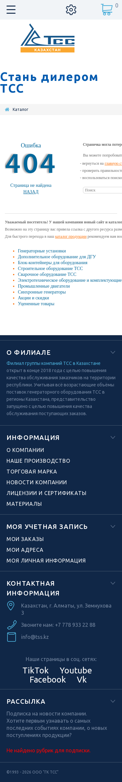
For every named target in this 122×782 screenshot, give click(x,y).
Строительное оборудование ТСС (50, 268)
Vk (81, 679)
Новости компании (37, 482)
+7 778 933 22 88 (75, 625)
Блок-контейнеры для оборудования (53, 262)
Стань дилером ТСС (49, 82)
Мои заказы (25, 539)
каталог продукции (71, 236)
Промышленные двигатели (44, 286)
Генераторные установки (42, 250)
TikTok (35, 670)
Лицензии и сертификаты (47, 493)
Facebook (47, 679)
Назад (31, 191)
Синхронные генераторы (42, 292)
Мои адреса (25, 550)
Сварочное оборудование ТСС (47, 274)
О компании (25, 450)
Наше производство (38, 461)
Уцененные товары (36, 303)
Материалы (24, 504)
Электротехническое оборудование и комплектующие (70, 280)
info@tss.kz (35, 637)
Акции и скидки (33, 297)
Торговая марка (32, 471)
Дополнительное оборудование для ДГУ (57, 256)
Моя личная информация (46, 561)
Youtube (75, 670)
